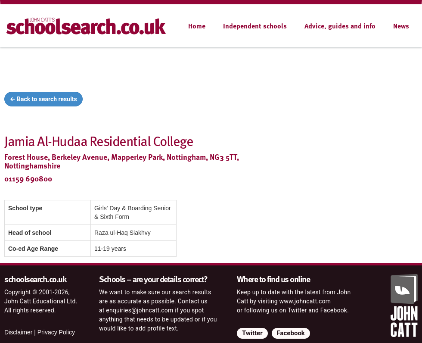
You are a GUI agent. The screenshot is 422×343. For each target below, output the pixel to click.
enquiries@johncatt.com (139, 310)
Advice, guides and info (339, 26)
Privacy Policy (56, 332)
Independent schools (255, 26)
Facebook (291, 333)
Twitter (252, 333)
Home (196, 26)
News (401, 26)
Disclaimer (18, 332)
